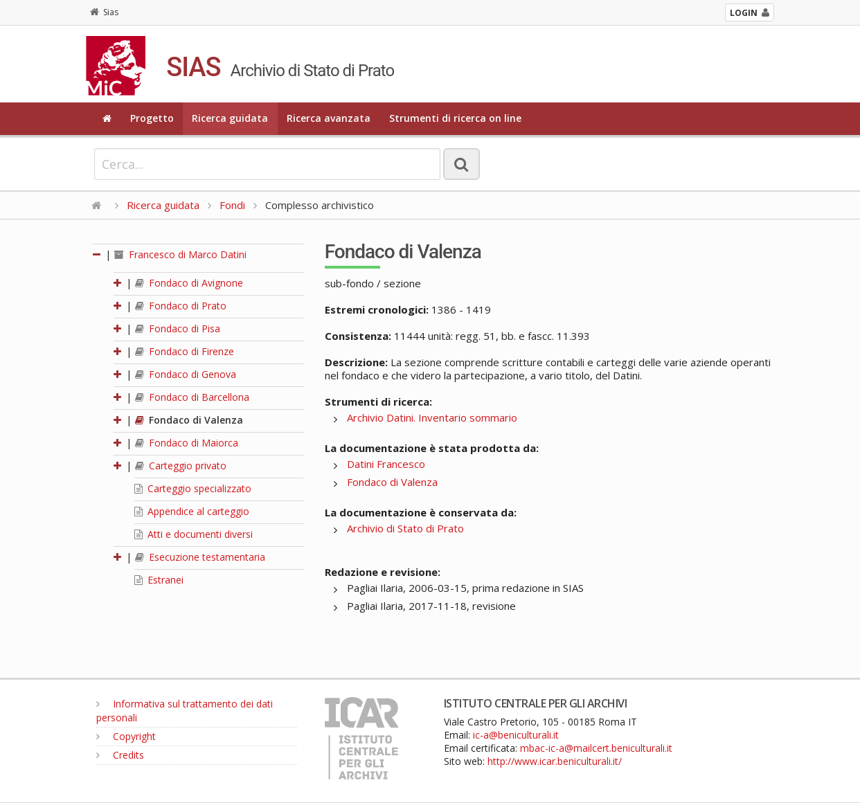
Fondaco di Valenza (189, 419)
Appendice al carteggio (191, 511)
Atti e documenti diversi (193, 534)
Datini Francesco (386, 464)
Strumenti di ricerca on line (455, 118)
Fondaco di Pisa (177, 328)
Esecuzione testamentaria (200, 556)
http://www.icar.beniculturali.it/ (554, 761)
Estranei (158, 579)
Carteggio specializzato (192, 488)
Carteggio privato (180, 465)
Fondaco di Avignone (189, 282)
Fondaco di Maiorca (186, 442)
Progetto (152, 118)
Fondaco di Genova (185, 374)
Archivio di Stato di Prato (405, 528)
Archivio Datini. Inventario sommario (432, 417)
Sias (104, 12)
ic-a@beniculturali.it (516, 734)
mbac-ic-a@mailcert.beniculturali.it (596, 748)
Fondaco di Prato (180, 305)
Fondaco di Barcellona (192, 397)
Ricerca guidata (230, 118)
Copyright (126, 736)
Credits (120, 754)
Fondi (232, 205)
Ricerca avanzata (328, 118)
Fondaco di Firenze (184, 351)
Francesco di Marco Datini (180, 254)
